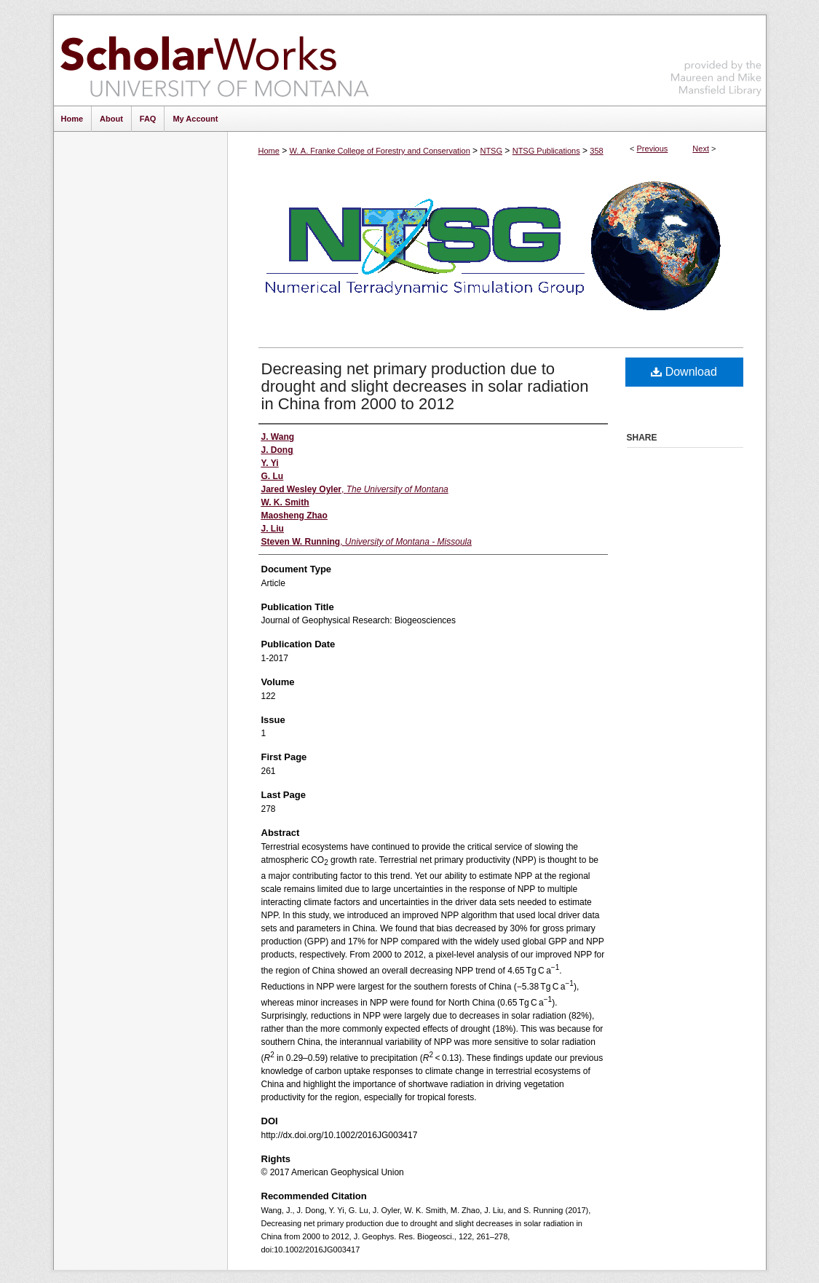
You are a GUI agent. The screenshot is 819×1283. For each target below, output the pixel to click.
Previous (652, 148)
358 (596, 150)
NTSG (491, 150)
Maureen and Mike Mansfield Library (716, 57)
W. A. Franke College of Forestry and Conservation (380, 150)
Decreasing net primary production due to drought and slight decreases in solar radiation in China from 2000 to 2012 (425, 386)
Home (269, 150)
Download (684, 372)
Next (700, 148)
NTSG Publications (546, 150)
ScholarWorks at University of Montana (214, 60)
